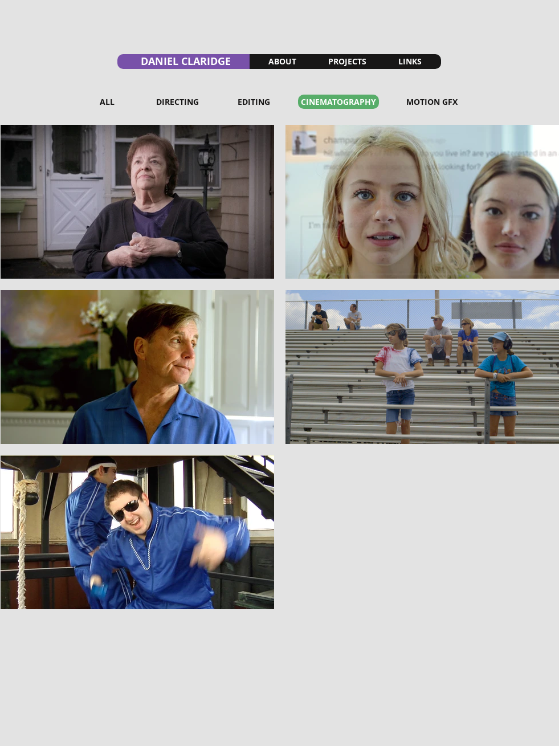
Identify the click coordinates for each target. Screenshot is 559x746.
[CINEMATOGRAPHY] (338, 102)
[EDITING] (253, 102)
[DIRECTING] (177, 102)
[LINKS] (410, 61)
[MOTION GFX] (431, 102)
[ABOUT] (283, 61)
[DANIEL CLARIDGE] (183, 61)
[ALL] (107, 102)
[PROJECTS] (347, 61)
